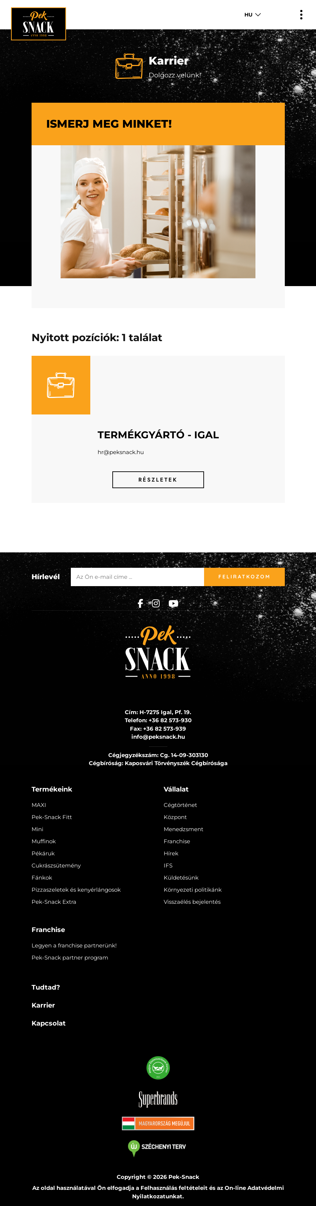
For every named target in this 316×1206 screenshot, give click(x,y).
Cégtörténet (180, 804)
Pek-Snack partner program (70, 957)
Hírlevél (46, 577)
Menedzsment (183, 829)
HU (248, 14)
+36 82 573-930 (170, 720)
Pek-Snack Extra (54, 901)
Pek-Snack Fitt (52, 817)
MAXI (39, 804)
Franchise (177, 841)
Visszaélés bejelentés (192, 901)
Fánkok (42, 877)
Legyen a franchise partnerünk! (74, 945)
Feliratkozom (244, 576)
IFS (168, 865)
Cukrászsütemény (56, 865)
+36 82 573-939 (164, 728)
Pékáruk (43, 853)
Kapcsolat (49, 1023)
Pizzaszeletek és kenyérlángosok (76, 889)
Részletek (158, 480)
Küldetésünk (181, 877)
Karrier (43, 1005)
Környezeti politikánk (193, 889)
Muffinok (44, 841)
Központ (175, 817)
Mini (37, 829)
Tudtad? (46, 987)
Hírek (171, 853)
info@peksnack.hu (158, 736)
